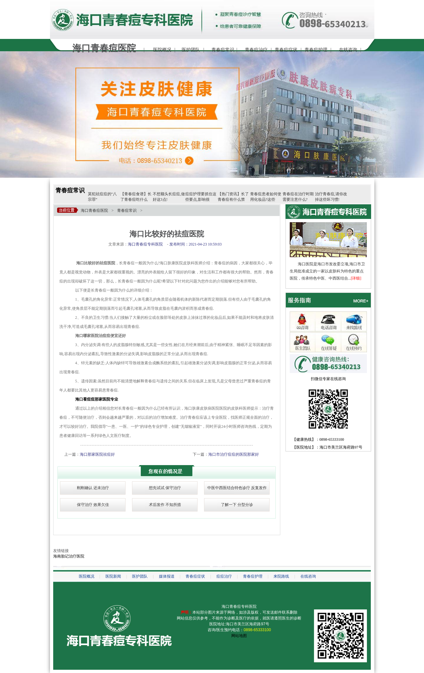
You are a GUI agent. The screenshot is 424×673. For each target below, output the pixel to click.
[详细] (356, 278)
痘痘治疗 (224, 576)
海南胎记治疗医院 (68, 556)
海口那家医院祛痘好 (97, 454)
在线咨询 (348, 49)
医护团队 (191, 49)
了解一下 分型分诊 (237, 504)
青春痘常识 (223, 49)
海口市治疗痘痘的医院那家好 (233, 454)
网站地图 (239, 635)
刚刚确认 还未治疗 (93, 488)
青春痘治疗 (256, 49)
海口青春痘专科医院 (239, 606)
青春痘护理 (316, 49)
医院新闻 (113, 576)
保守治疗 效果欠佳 (93, 504)
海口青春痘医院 (94, 210)
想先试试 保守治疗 (165, 488)
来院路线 (281, 576)
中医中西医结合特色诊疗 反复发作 (237, 488)
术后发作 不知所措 (165, 504)
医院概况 (162, 49)
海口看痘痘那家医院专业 (96, 399)
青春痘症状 (286, 49)
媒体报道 (167, 576)
